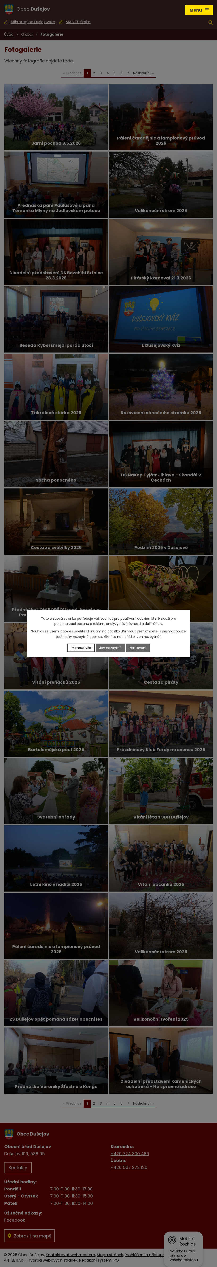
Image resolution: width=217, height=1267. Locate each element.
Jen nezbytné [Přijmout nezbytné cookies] (110, 647)
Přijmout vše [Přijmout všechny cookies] (81, 647)
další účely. (154, 623)
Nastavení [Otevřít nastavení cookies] (138, 647)
